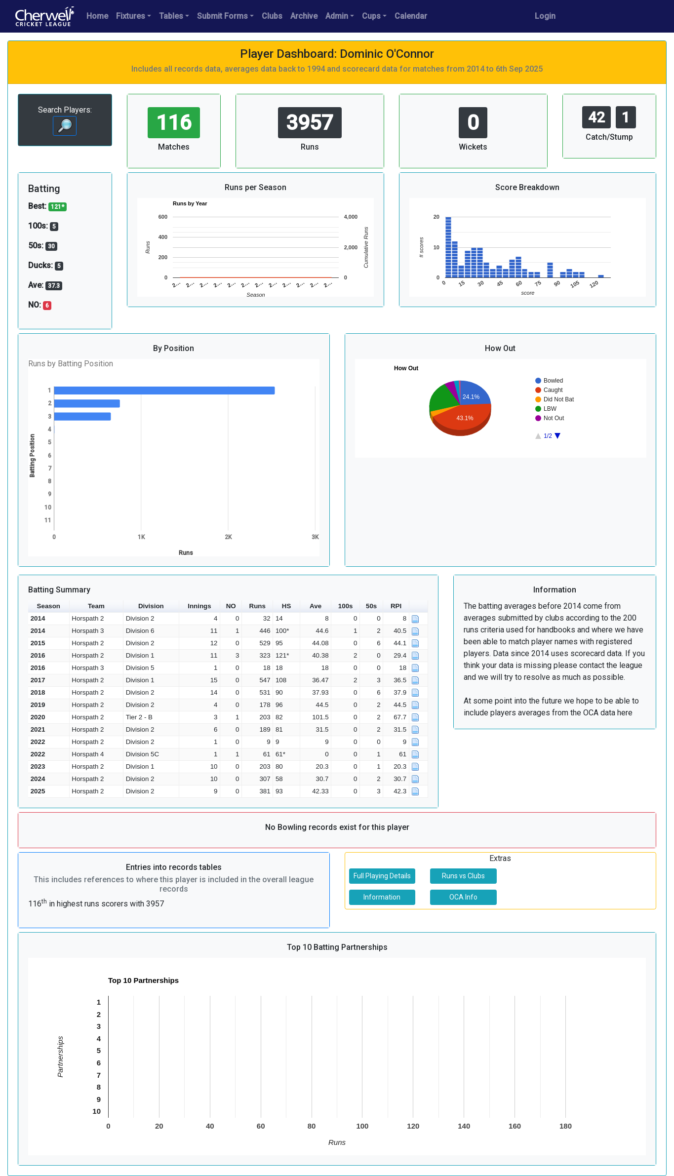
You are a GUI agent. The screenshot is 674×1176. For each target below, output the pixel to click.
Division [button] (151, 606)
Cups (371, 16)
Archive (303, 16)
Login (545, 16)
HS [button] (286, 606)
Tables (171, 16)
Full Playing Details (382, 876)
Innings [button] (199, 606)
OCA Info (463, 897)
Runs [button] (257, 606)
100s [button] (345, 606)
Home (97, 16)
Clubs (272, 16)
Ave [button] (315, 606)
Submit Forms (222, 16)
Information (381, 897)
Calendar (411, 16)
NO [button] (231, 606)
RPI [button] (396, 606)
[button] (418, 606)
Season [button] (48, 606)
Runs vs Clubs (463, 876)
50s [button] (371, 606)
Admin (336, 16)
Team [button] (96, 606)
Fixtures (130, 16)
